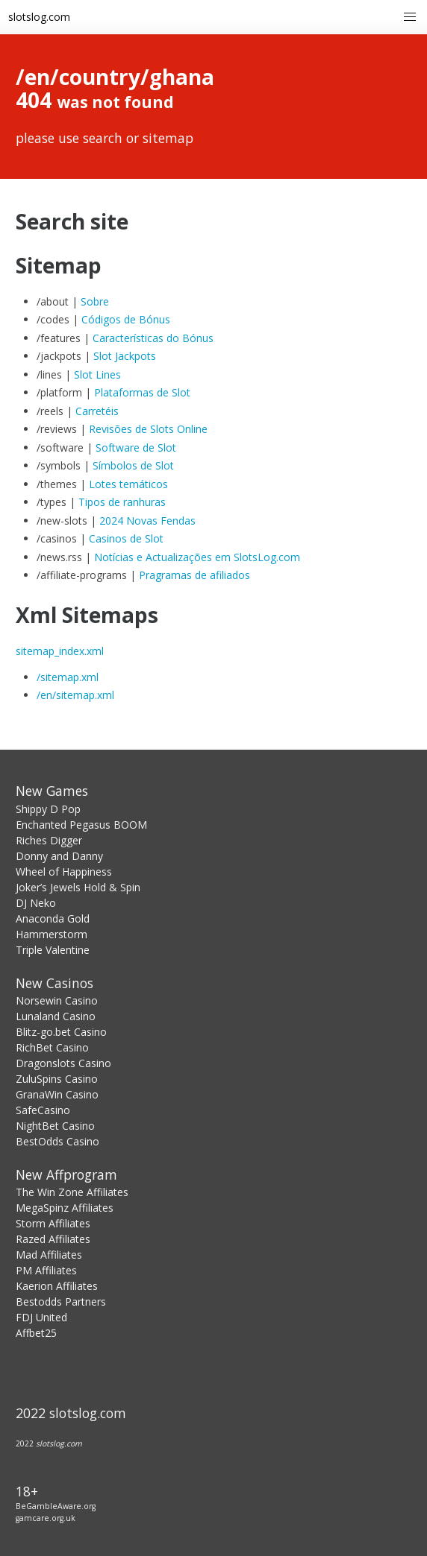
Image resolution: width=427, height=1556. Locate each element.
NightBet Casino (55, 1126)
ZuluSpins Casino (57, 1079)
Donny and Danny (59, 856)
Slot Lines (97, 374)
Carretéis (97, 411)
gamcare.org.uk (45, 1518)
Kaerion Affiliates (57, 1286)
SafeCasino (43, 1110)
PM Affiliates (46, 1270)
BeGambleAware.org (56, 1506)
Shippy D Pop (48, 809)
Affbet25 (36, 1333)
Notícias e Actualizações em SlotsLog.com (197, 557)
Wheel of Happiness (64, 871)
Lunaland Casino (56, 1016)
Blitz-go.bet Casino (61, 1032)
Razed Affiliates (53, 1239)
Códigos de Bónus (125, 319)
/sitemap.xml (68, 677)
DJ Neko (36, 903)
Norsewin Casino (57, 1000)
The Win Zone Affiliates (72, 1192)
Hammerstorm (51, 934)
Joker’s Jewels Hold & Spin (78, 887)
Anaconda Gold (53, 918)
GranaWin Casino (57, 1094)
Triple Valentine (53, 950)
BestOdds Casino (57, 1141)
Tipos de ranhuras (122, 502)
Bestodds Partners (61, 1301)
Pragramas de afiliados (194, 575)
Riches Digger (49, 840)
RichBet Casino (52, 1047)
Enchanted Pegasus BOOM (81, 824)
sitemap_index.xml (60, 651)
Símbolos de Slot (133, 465)
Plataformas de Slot (142, 392)
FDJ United (41, 1317)
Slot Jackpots (124, 356)
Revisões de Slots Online (148, 429)
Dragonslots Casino (63, 1063)
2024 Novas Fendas (147, 520)
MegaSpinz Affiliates (64, 1208)
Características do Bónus (153, 338)
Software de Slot (136, 447)
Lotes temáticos (128, 484)
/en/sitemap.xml (75, 695)
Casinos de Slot (126, 538)
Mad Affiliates (49, 1254)
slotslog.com (39, 17)
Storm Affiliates (53, 1223)
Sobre (95, 301)
